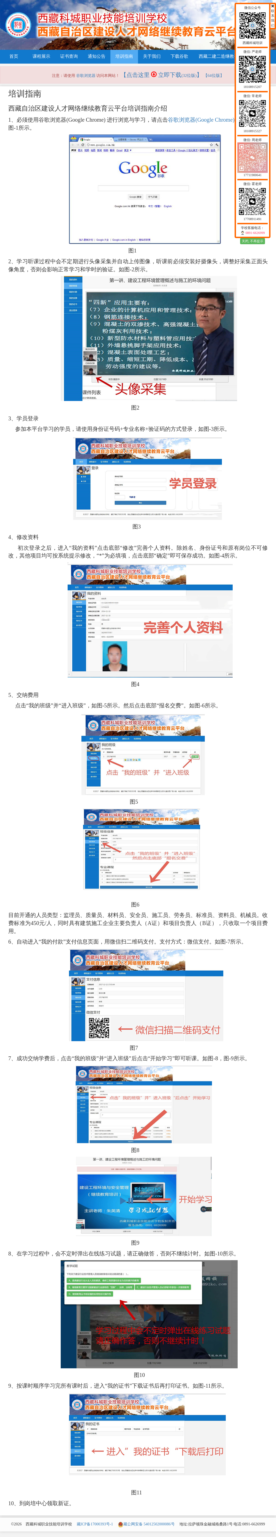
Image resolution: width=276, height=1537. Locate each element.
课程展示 (41, 56)
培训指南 (124, 56)
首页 (13, 56)
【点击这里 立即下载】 (162, 75)
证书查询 (69, 56)
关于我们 (152, 56)
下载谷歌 (179, 56)
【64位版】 (213, 75)
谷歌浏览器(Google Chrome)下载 (207, 120)
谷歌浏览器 (85, 76)
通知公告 (96, 56)
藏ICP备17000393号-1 (95, 1524)
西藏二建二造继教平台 (221, 56)
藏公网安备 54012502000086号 (146, 1524)
